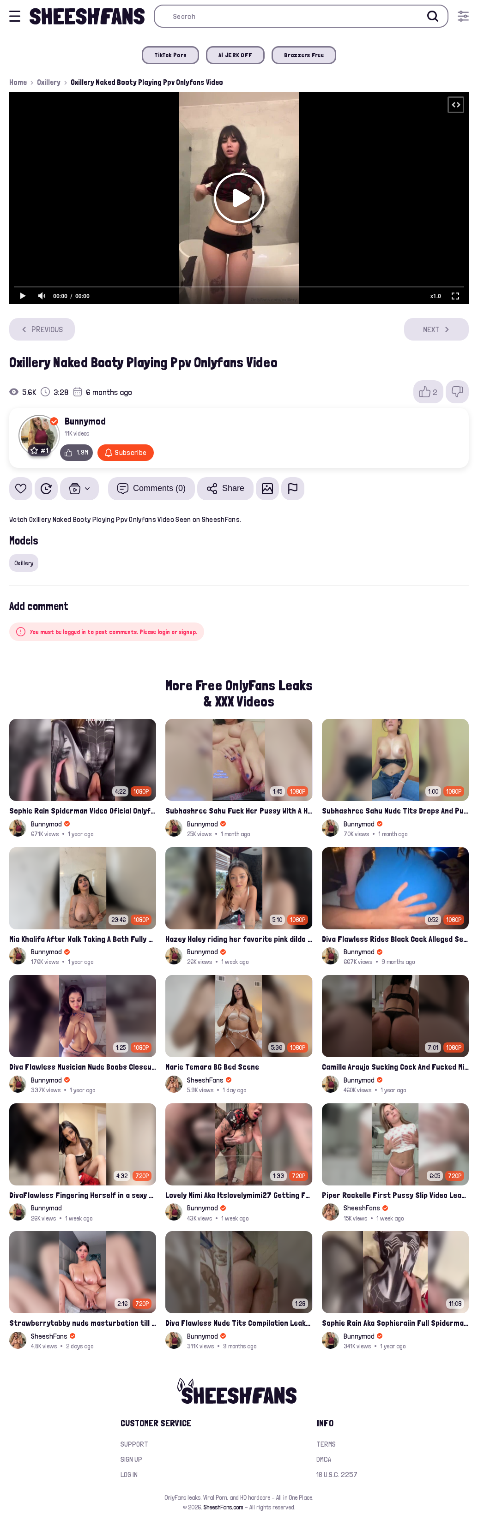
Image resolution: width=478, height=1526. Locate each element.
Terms (326, 1444)
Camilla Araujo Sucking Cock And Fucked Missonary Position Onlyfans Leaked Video (395, 1066)
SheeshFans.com (223, 1507)
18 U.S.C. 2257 (336, 1474)
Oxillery (49, 82)
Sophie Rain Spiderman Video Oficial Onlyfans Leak (82, 810)
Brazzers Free (304, 55)
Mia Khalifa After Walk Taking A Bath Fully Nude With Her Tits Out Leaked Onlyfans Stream (82, 939)
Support (134, 1444)
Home (18, 82)
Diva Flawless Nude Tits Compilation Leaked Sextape (238, 1323)
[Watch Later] (46, 488)
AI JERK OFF (235, 55)
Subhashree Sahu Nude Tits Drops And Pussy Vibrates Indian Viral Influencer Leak (395, 810)
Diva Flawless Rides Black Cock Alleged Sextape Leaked (395, 939)
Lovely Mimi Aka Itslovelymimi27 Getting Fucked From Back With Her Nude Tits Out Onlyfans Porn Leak (238, 1195)
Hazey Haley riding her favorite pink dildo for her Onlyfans (238, 939)
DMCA (323, 1459)
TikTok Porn (170, 55)
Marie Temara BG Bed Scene (212, 1066)
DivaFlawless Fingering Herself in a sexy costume (82, 1195)
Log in (129, 1474)
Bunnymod (85, 421)
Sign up (131, 1459)
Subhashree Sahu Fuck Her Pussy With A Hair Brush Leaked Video (238, 810)
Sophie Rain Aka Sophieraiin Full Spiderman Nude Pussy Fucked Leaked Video (395, 1323)
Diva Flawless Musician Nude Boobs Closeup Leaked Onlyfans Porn (82, 1066)
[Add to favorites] (20, 488)
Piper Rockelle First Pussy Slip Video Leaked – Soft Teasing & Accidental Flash (395, 1195)
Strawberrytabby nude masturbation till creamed (82, 1323)
